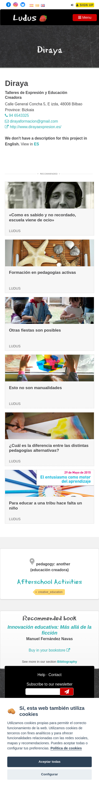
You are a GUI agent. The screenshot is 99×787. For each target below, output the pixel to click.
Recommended (49, 174)
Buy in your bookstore (49, 650)
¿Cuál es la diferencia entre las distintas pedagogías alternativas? (49, 448)
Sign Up (84, 5)
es (36, 144)
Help (41, 675)
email (32, 691)
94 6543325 (17, 115)
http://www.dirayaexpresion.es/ (33, 127)
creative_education (50, 592)
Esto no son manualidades (35, 387)
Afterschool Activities (49, 582)
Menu (84, 17)
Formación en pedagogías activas (42, 272)
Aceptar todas (49, 761)
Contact (54, 675)
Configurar (49, 774)
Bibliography (67, 661)
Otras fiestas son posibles (35, 330)
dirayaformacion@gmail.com (31, 121)
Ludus (25, 18)
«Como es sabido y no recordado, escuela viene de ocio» (42, 217)
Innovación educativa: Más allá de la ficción (49, 630)
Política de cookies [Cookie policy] (66, 748)
